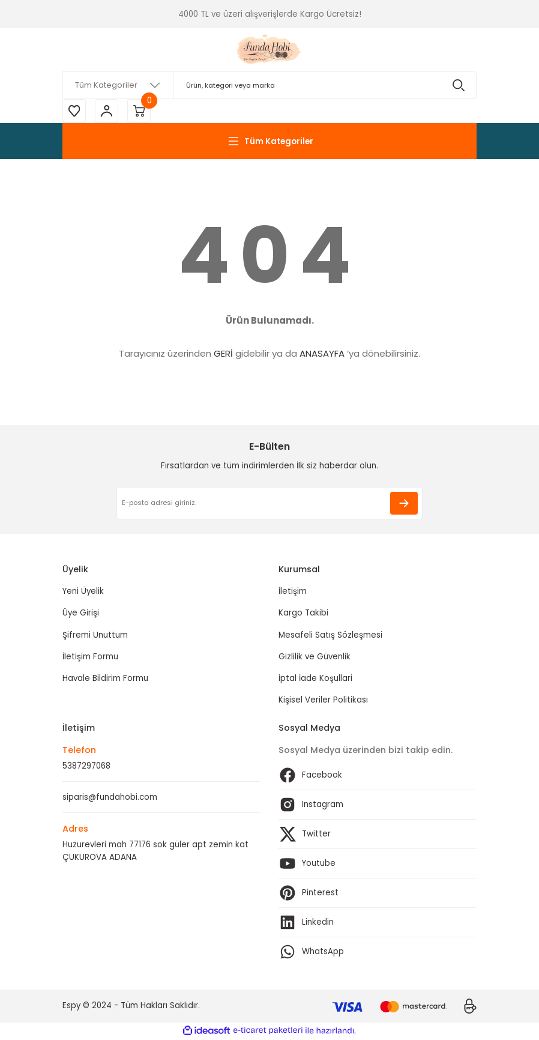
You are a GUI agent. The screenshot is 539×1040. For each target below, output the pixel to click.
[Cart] (140, 111)
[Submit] (404, 503)
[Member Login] (107, 111)
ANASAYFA (322, 354)
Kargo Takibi (303, 613)
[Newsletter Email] (269, 504)
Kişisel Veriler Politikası (323, 700)
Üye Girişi (80, 613)
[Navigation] (269, 142)
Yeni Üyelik (83, 591)
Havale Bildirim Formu (105, 679)
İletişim (293, 591)
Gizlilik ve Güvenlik (315, 657)
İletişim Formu (90, 657)
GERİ (223, 354)
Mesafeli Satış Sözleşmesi (330, 635)
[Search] (269, 85)
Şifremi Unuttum (95, 635)
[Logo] (270, 49)
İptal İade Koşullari (315, 679)
